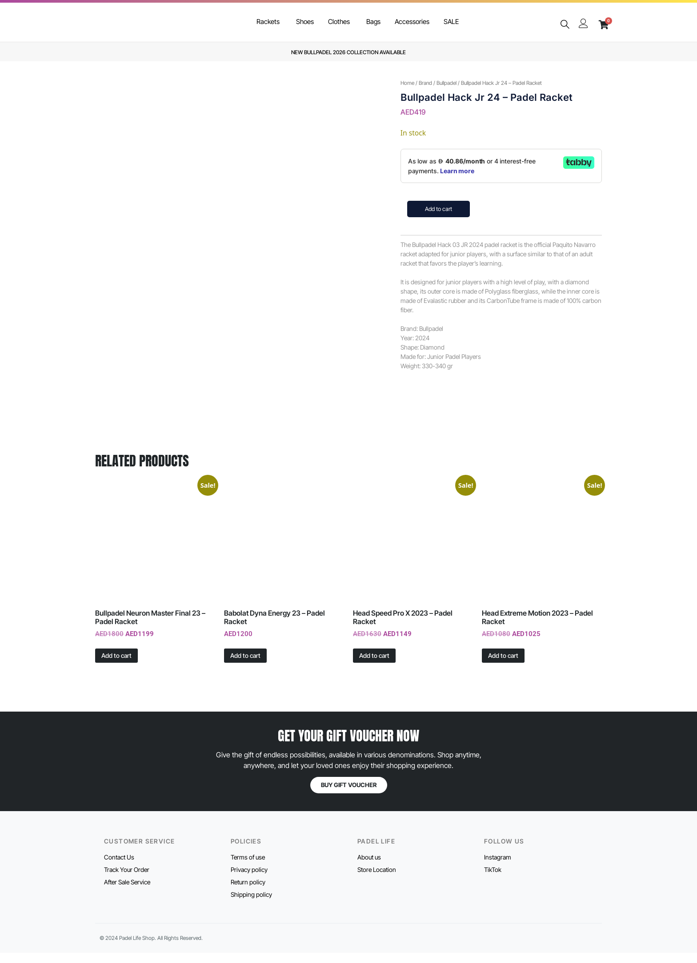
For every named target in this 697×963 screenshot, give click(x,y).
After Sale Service (127, 892)
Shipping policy (251, 904)
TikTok (492, 879)
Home (407, 83)
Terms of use (248, 867)
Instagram (497, 867)
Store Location (376, 879)
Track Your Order (126, 879)
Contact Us (119, 867)
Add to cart (438, 208)
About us (369, 867)
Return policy (248, 892)
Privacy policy (249, 879)
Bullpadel (447, 83)
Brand (425, 83)
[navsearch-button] (564, 24)
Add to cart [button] (116, 665)
